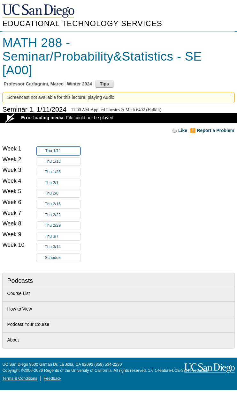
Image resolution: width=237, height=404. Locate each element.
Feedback (52, 378)
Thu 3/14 (62, 247)
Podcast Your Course (28, 324)
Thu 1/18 (62, 161)
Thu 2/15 (62, 204)
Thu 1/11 (62, 151)
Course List (18, 293)
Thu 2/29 (62, 226)
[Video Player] (118, 118)
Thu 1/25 (62, 172)
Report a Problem (215, 130)
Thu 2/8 (62, 193)
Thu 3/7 (62, 236)
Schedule (53, 257)
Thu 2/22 (62, 215)
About (13, 339)
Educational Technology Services (82, 23)
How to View (19, 309)
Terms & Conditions (19, 378)
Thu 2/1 (62, 183)
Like (182, 130)
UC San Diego (39, 11)
